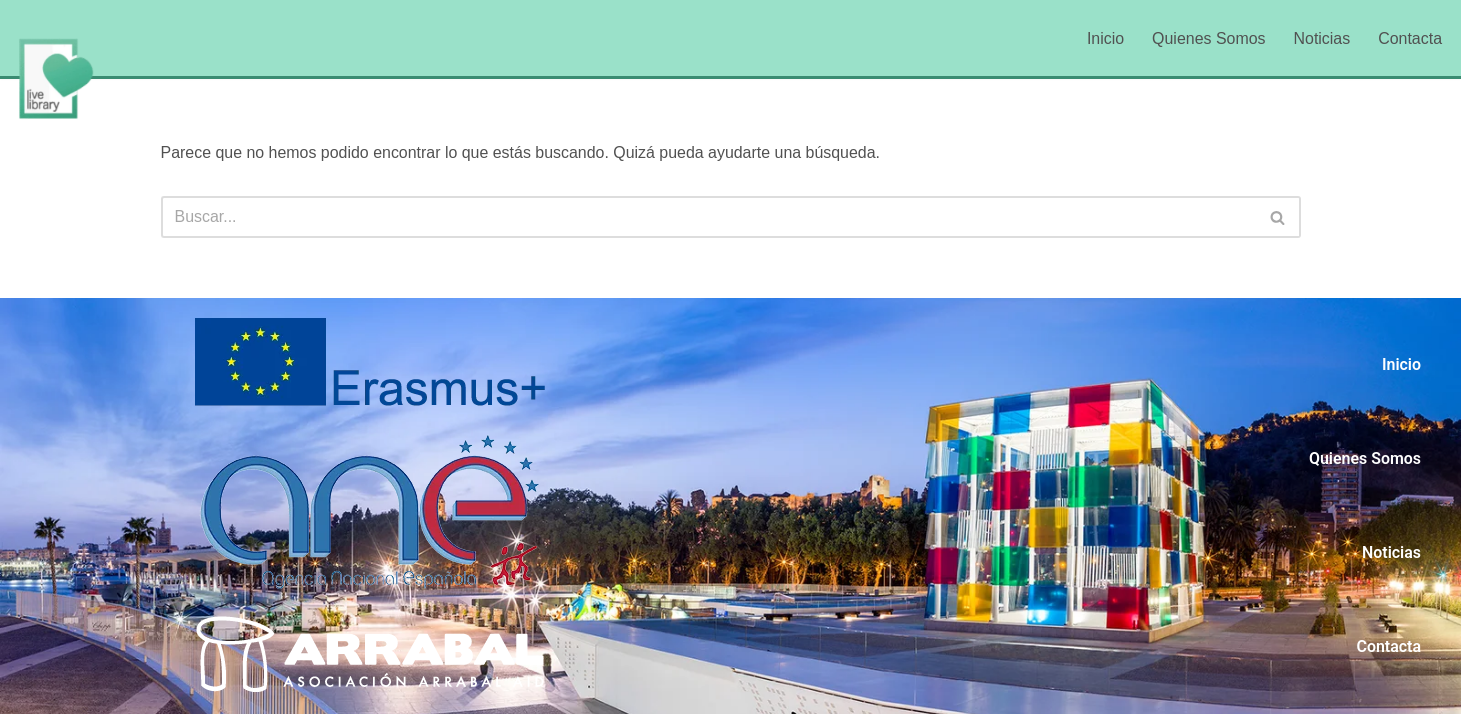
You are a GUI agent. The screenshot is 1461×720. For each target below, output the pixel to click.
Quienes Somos (1208, 38)
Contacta (1410, 38)
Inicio (1104, 38)
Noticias (1321, 38)
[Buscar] (708, 217)
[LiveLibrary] (55, 78)
